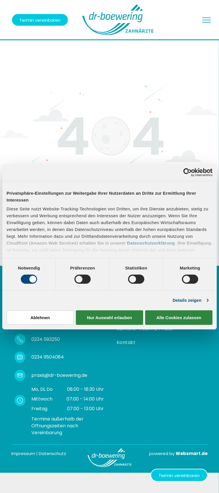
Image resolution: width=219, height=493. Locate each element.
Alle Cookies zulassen (178, 317)
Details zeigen (187, 300)
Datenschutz (52, 453)
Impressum (23, 453)
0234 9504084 (47, 357)
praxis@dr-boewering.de (59, 375)
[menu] (206, 20)
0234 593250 (45, 339)
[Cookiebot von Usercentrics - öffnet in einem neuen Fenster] (187, 172)
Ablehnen (40, 317)
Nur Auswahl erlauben (109, 317)
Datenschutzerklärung (151, 243)
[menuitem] (127, 342)
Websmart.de (192, 453)
